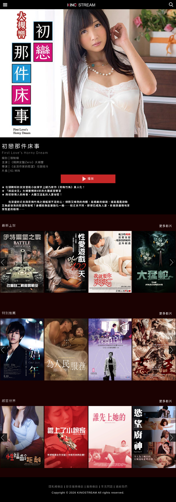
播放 (88, 178)
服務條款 (92, 486)
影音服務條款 (75, 486)
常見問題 (107, 486)
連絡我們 (121, 486)
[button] (172, 262)
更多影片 (165, 226)
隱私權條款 (56, 486)
